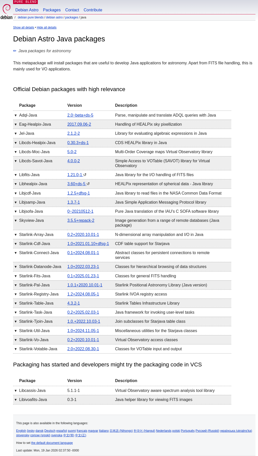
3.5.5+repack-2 (80, 220)
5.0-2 (71, 152)
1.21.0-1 (75, 175)
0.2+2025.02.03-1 (83, 312)
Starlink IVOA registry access (141, 294)
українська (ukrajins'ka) (236, 431)
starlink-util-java (34, 331)
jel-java (26, 133)
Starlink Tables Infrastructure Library (147, 303)
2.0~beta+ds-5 (80, 115)
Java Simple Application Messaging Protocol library (160, 202)
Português (188, 431)
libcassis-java (32, 390)
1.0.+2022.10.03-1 (83, 321)
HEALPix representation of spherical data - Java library (164, 184)
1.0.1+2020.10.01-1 (84, 285)
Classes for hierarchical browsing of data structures (161, 266)
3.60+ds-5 (76, 184)
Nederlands (163, 431)
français (82, 431)
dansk (40, 431)
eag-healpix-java (35, 124)
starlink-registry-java (38, 294)
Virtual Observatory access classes (146, 340)
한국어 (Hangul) (144, 431)
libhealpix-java (33, 184)
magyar (93, 431)
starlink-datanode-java (40, 266)
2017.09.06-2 (79, 124)
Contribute (93, 10)
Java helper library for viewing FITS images (153, 399)
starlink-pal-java (34, 285)
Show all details (23, 27)
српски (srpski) (40, 435)
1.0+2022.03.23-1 (83, 266)
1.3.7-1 (73, 202)
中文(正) (80, 435)
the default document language (52, 443)
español (61, 431)
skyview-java (31, 220)
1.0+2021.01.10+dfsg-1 (88, 244)
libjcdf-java (30, 193)
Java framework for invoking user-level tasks (155, 312)
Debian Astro (27, 10)
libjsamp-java (32, 202)
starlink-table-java (36, 303)
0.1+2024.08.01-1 (83, 253)
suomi (72, 431)
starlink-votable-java (38, 349)
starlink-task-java (35, 312)
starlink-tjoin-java (35, 321)
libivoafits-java (33, 399)
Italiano (104, 431)
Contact (72, 10)
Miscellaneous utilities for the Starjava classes (156, 331)
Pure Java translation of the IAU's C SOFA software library (167, 211)
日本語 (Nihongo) (121, 431)
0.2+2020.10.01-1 (83, 234)
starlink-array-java (36, 234)
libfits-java (29, 175)
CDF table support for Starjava (142, 244)
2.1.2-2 (73, 133)
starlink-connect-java (39, 253)
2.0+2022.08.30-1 (83, 349)
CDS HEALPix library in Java (141, 143)
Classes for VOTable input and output (148, 349)
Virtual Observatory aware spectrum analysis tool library (165, 390)
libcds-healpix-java (37, 143)
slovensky (22, 435)
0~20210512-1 (80, 211)
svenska (56, 435)
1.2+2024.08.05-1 (83, 294)
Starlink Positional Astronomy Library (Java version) (161, 285)
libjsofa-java (31, 211)
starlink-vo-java (34, 340)
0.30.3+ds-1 (78, 143)
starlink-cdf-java (34, 244)
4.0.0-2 (73, 161)
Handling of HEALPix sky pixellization (148, 124)
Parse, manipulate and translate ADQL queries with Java (165, 115)
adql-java (28, 115)
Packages (52, 10)
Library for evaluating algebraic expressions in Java (161, 133)
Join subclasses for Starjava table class (150, 321)
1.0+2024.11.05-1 (83, 331)
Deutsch (49, 431)
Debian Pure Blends (31, 17)
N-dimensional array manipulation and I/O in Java (159, 234)
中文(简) (68, 435)
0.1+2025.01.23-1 (83, 276)
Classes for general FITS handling (145, 276)
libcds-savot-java (35, 161)
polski (176, 431)
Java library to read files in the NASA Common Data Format (168, 193)
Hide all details (46, 27)
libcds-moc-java (34, 152)
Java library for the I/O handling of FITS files (154, 175)
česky (31, 431)
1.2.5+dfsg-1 (78, 193)
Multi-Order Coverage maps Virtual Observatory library (164, 152)
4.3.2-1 (73, 303)
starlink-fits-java (34, 276)
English (21, 431)
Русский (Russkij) (207, 431)
